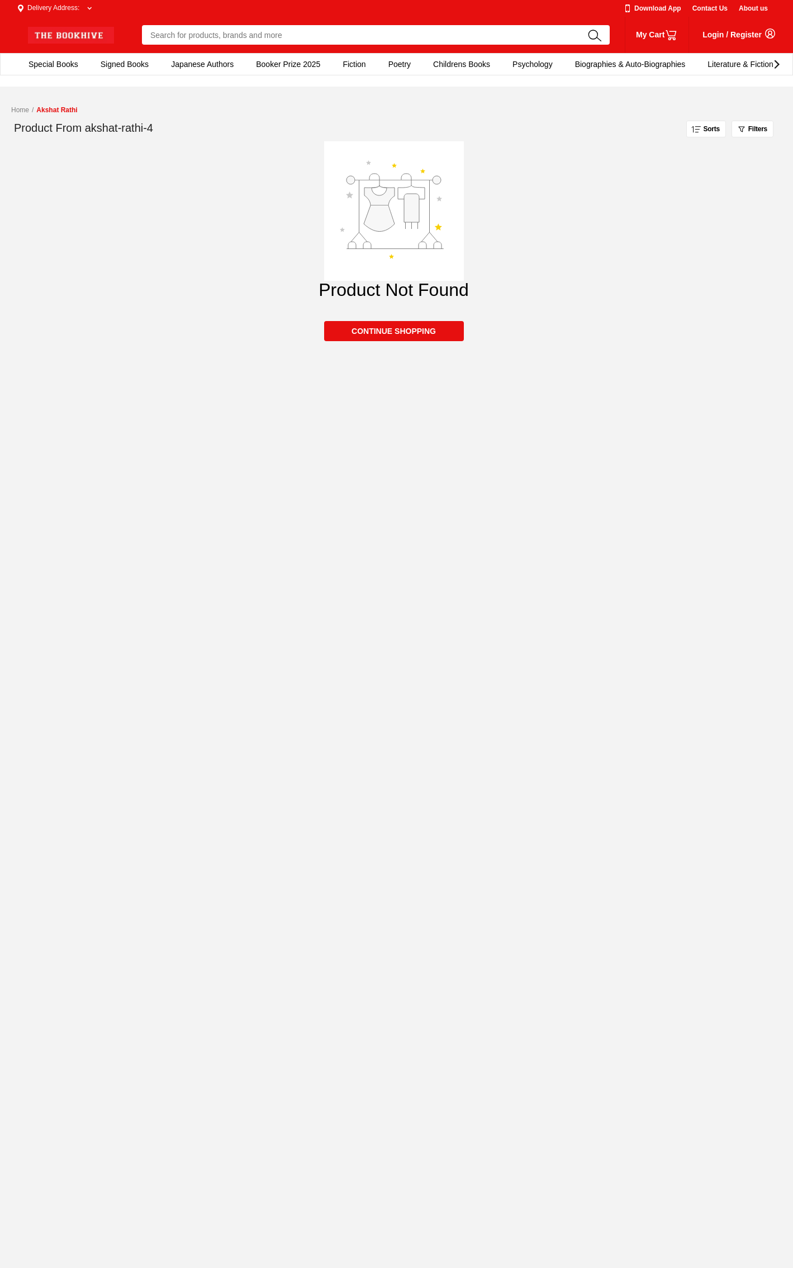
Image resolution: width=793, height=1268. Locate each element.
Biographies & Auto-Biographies (630, 64)
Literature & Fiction (740, 64)
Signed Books (125, 64)
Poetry (399, 64)
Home (20, 110)
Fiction (354, 64)
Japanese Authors (202, 64)
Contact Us (710, 8)
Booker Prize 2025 (288, 64)
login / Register (732, 34)
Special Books (53, 64)
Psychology (532, 64)
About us (753, 8)
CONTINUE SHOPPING (394, 331)
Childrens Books (461, 64)
